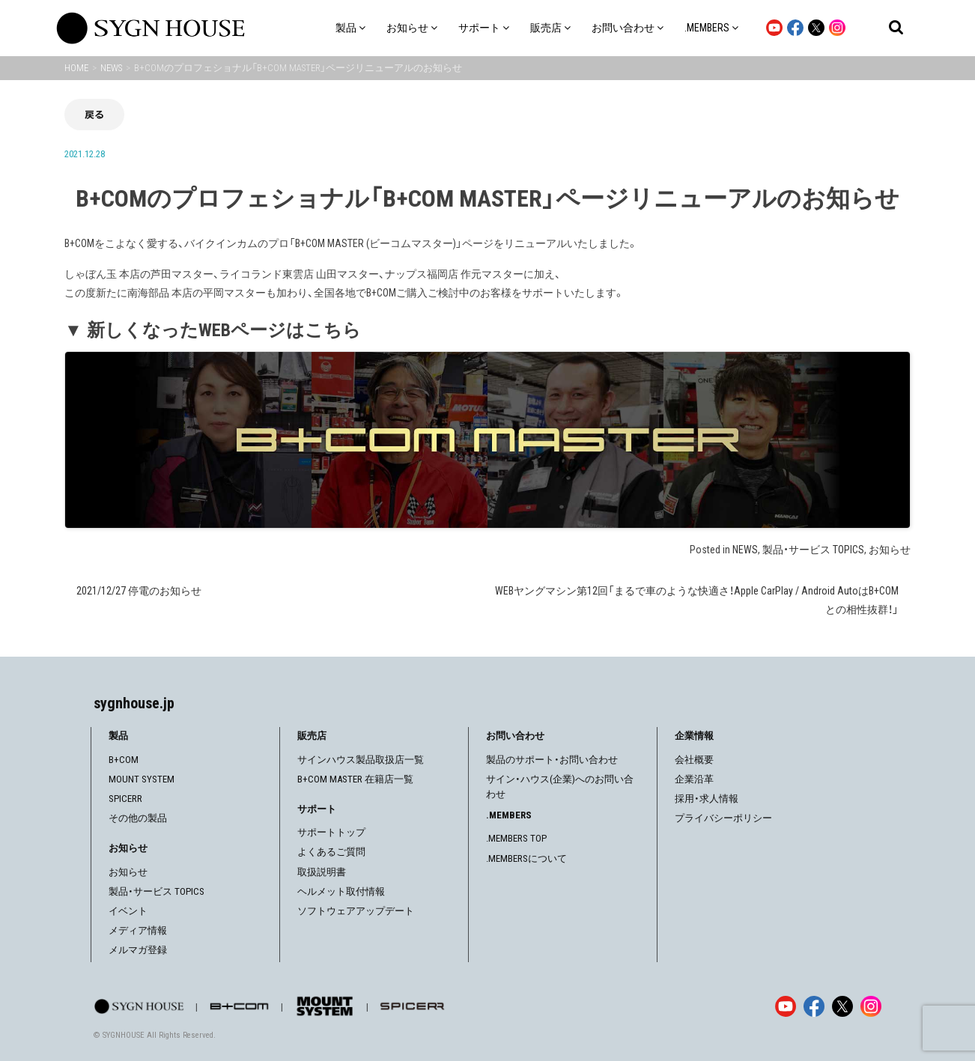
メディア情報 (138, 930)
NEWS (745, 550)
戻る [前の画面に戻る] (94, 114)
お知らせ (890, 550)
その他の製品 (138, 818)
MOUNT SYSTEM (141, 779)
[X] (842, 1006)
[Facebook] (814, 1006)
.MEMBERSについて (526, 858)
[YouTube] (785, 1006)
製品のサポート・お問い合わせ (552, 759)
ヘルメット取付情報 (341, 891)
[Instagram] (870, 1006)
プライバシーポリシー (723, 818)
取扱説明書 (321, 872)
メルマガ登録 (138, 949)
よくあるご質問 (331, 851)
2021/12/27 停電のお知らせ (138, 591)
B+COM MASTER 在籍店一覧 (355, 779)
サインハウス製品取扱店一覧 (360, 759)
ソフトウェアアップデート (355, 910)
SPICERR (125, 798)
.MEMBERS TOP (516, 838)
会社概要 (694, 759)
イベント (128, 910)
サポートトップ (331, 832)
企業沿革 (694, 779)
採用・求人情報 (706, 798)
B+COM (124, 759)
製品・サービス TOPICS (813, 550)
